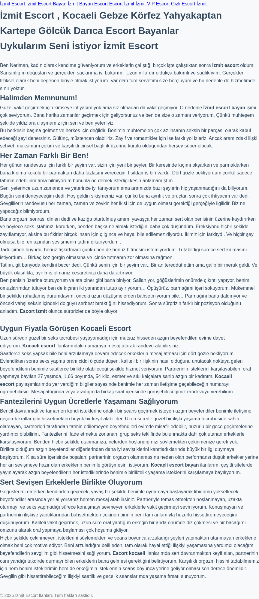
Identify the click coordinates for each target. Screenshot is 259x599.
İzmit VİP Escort (153, 3)
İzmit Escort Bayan (46, 3)
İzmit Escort (12, 3)
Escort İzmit (121, 3)
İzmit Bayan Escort (88, 3)
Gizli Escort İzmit (189, 3)
